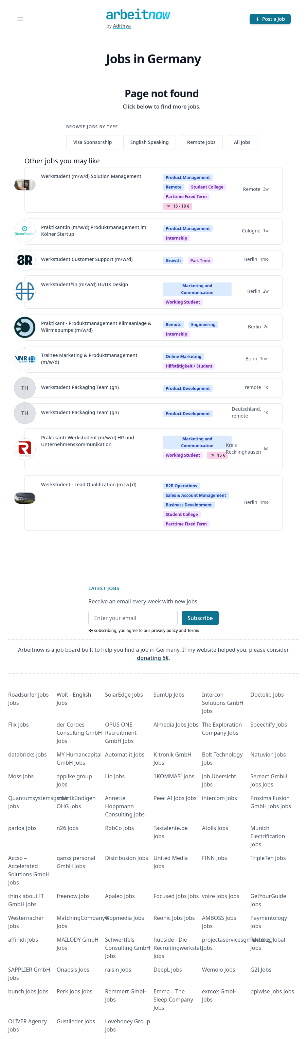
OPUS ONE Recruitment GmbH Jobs (121, 733)
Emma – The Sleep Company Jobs (173, 999)
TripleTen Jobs (268, 858)
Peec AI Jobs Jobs (175, 798)
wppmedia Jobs (124, 918)
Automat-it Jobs (124, 754)
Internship (176, 238)
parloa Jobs (22, 828)
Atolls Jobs (215, 828)
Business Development (189, 505)
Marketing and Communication (197, 289)
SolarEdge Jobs (124, 694)
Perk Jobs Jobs (74, 991)
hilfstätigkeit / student (189, 366)
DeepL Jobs (168, 969)
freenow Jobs (73, 896)
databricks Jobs (27, 754)
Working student (183, 302)
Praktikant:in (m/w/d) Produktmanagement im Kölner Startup (93, 230)
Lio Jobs (115, 776)
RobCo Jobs (119, 828)
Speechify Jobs (268, 724)
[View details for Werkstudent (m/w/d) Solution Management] (25, 190)
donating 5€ (152, 658)
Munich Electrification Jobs (267, 836)
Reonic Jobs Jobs (174, 918)
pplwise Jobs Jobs (272, 991)
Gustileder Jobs (76, 1021)
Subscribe (200, 618)
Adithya (122, 25)
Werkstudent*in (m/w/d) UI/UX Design (84, 284)
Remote (174, 187)
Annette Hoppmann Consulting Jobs (125, 806)
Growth (173, 260)
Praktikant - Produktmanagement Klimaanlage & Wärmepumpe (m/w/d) (96, 326)
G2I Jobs (260, 969)
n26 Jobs (67, 828)
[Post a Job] (270, 19)
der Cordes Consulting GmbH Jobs (79, 733)
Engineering (203, 324)
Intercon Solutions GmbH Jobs (222, 703)
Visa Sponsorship (92, 142)
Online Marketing (183, 356)
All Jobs (242, 142)
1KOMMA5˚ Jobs (174, 776)
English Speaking (149, 142)
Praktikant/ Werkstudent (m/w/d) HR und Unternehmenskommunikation (87, 441)
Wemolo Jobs (218, 969)
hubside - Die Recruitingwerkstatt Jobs (179, 948)
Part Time (200, 260)
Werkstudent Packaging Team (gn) (80, 387)
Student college (207, 187)
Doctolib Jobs (267, 694)
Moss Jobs (21, 776)
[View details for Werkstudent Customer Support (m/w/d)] (25, 260)
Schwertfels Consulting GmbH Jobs (127, 948)
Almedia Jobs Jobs (176, 724)
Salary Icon (168, 206)
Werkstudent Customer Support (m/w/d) (86, 259)
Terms (193, 630)
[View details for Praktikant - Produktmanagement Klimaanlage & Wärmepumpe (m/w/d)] (25, 327)
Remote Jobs (201, 142)
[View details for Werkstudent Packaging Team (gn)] (25, 388)
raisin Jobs (118, 969)
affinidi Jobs (23, 939)
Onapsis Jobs (73, 969)
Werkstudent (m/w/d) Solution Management (91, 176)
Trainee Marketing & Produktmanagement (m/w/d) (89, 358)
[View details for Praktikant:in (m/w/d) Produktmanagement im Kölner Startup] (25, 231)
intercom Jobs (219, 798)
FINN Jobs (214, 858)
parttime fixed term (186, 196)
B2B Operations (181, 486)
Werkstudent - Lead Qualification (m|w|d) (89, 484)
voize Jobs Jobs (220, 896)
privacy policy (164, 630)
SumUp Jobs (169, 694)
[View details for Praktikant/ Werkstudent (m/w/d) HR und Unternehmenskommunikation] (25, 449)
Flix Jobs (18, 724)
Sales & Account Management (196, 495)
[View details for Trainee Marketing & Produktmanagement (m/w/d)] (25, 359)
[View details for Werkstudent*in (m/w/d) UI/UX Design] (25, 292)
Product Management (188, 177)
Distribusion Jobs (126, 858)
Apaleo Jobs (120, 896)
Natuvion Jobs (268, 754)
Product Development (188, 388)
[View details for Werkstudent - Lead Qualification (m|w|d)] (25, 503)
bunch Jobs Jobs (28, 991)
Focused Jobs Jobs (176, 896)
